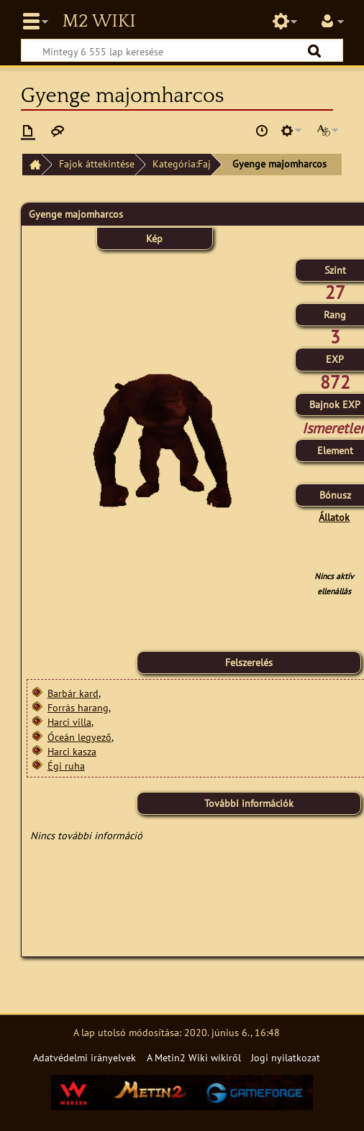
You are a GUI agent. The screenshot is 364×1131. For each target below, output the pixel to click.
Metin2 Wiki (98, 21)
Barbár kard (73, 693)
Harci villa (69, 722)
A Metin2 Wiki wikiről (194, 1057)
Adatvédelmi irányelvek (84, 1057)
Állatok (334, 517)
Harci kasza (71, 751)
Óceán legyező (79, 737)
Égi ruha (66, 765)
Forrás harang (78, 707)
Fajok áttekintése (97, 163)
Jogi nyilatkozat (285, 1057)
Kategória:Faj (182, 163)
